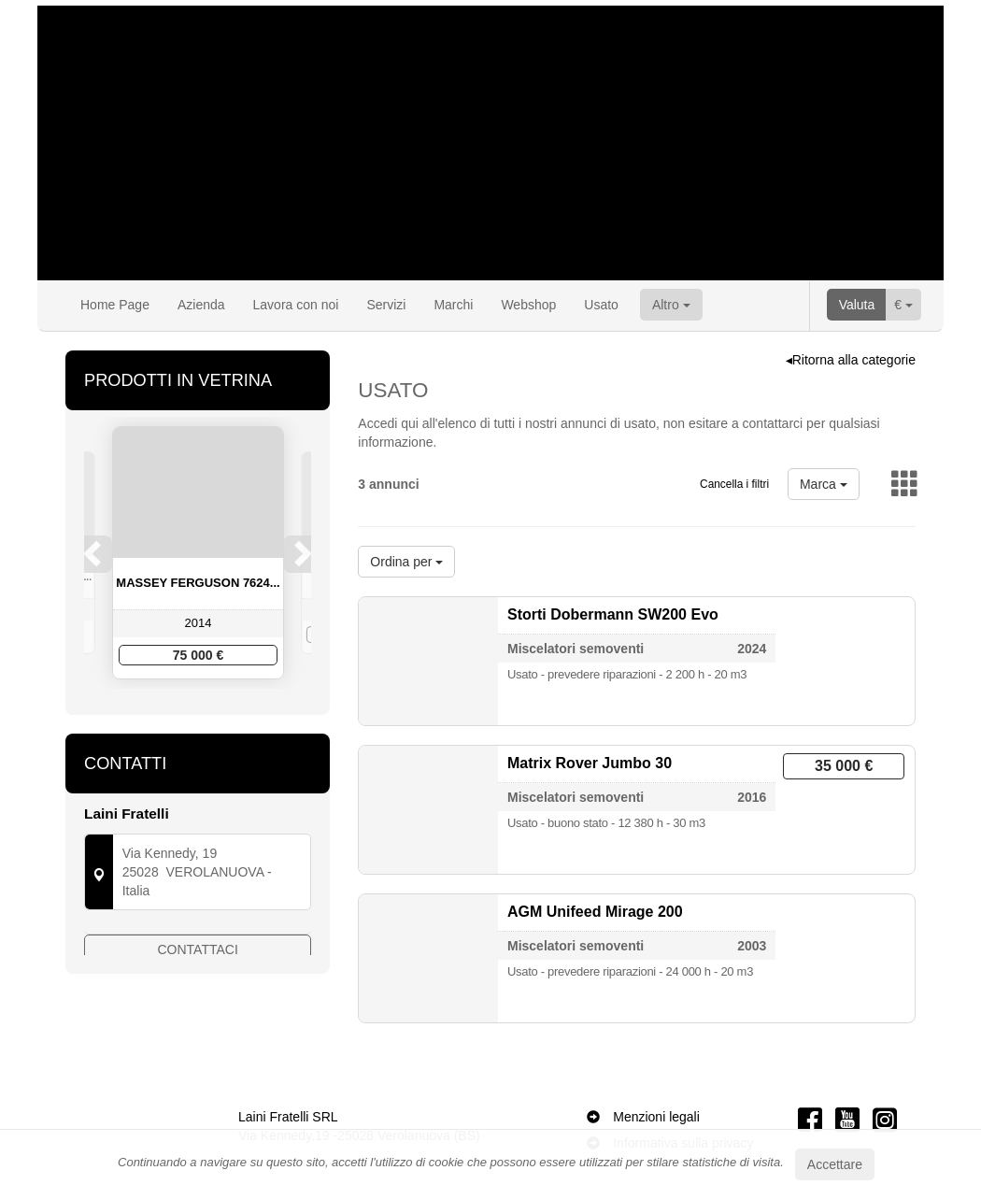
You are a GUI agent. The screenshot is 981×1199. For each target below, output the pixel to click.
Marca (823, 484)
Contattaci (198, 983)
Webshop (528, 304)
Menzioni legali (656, 1116)
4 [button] (217, 716)
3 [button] (199, 716)
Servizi (385, 304)
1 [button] (161, 716)
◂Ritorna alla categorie (851, 359)
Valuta (857, 304)
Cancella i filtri (734, 484)
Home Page (114, 304)
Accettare (834, 1164)
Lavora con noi (296, 304)
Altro (671, 304)
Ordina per (406, 561)
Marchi (453, 304)
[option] (198, 552)
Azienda (201, 304)
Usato (601, 304)
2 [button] (180, 716)
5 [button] (236, 716)
